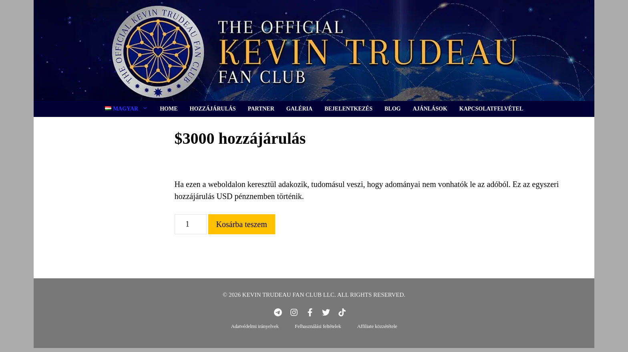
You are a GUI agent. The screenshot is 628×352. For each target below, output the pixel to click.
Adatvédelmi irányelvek (255, 326)
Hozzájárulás (213, 109)
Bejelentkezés (348, 109)
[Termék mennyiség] (191, 224)
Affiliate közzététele (377, 326)
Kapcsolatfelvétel (491, 109)
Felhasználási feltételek (318, 326)
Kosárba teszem (241, 224)
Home (168, 109)
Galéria (299, 109)
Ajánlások (430, 109)
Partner (261, 109)
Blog (392, 109)
